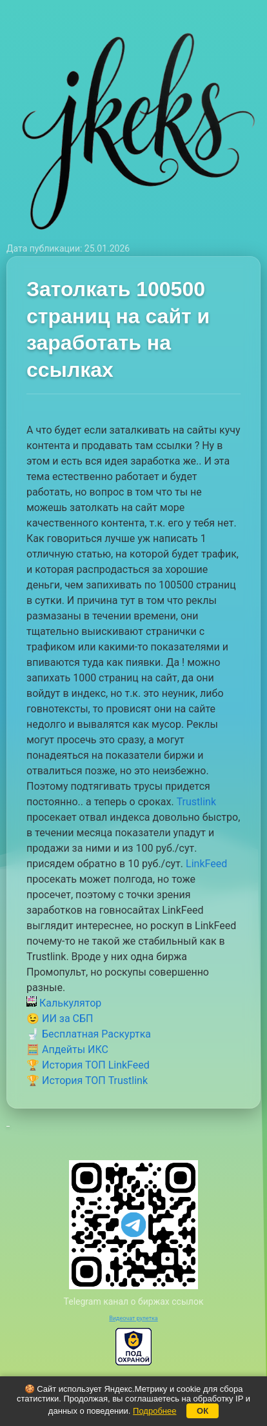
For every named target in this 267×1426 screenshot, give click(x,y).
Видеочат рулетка (133, 1318)
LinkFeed (206, 864)
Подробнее (154, 1411)
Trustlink (196, 802)
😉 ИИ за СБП (59, 1018)
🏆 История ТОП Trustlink (87, 1080)
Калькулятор (63, 1003)
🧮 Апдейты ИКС (67, 1049)
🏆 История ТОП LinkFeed (88, 1065)
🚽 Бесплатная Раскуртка (88, 1034)
